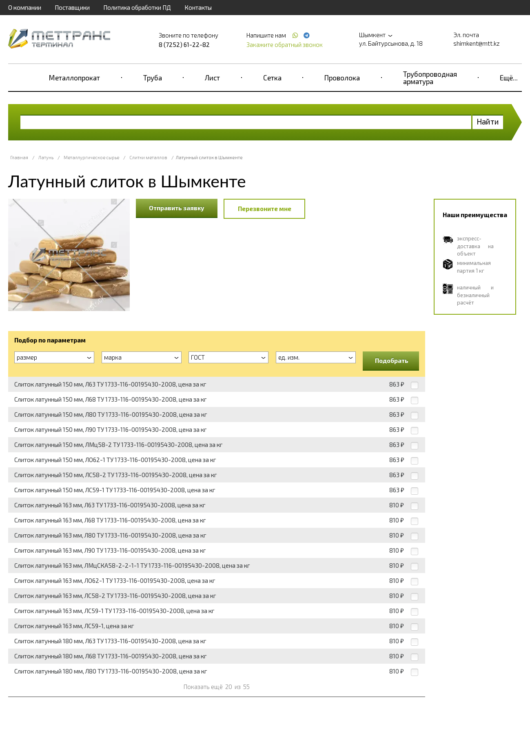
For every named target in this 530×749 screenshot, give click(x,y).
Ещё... (509, 77)
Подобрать (391, 360)
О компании (24, 7)
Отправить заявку (176, 207)
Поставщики (72, 7)
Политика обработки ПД (137, 7)
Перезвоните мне (264, 208)
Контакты (198, 7)
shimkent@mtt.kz (476, 43)
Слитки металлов (148, 157)
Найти (488, 121)
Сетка (272, 77)
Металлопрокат (74, 77)
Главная (19, 157)
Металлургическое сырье (91, 157)
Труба (152, 77)
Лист (212, 77)
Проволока (342, 77)
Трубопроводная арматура (430, 77)
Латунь (45, 157)
